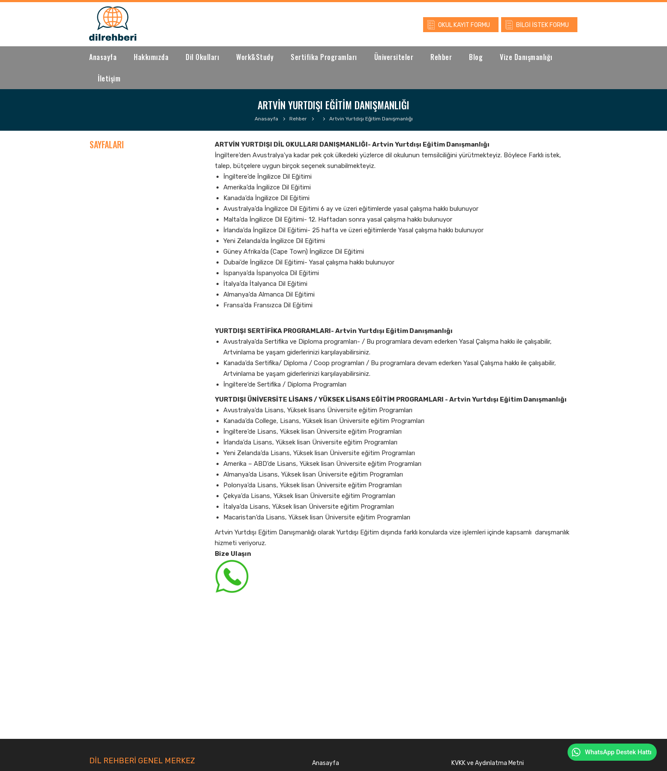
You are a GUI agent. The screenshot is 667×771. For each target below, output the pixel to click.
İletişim (109, 78)
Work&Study (254, 57)
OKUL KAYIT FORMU (464, 25)
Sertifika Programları (324, 57)
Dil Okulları (202, 57)
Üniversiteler (394, 57)
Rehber (441, 57)
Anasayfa (103, 57)
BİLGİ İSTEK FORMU (542, 25)
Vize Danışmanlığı (526, 57)
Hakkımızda (151, 57)
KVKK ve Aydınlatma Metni (487, 763)
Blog (476, 57)
